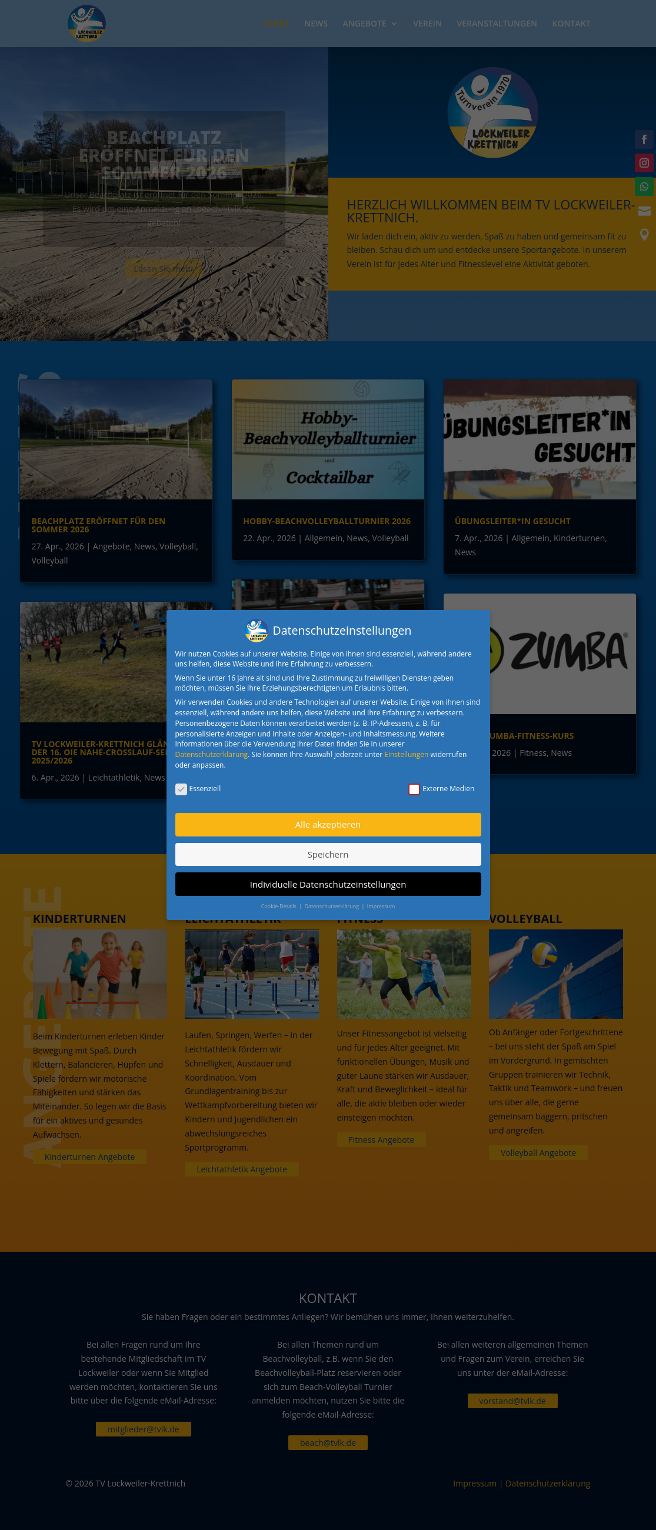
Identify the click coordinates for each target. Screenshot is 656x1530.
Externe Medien (441, 786)
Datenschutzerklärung (211, 752)
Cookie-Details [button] (279, 904)
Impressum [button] (381, 904)
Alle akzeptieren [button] (328, 822)
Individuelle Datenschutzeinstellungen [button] (328, 881)
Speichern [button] (328, 852)
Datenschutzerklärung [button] (332, 904)
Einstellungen (406, 752)
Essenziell (198, 786)
